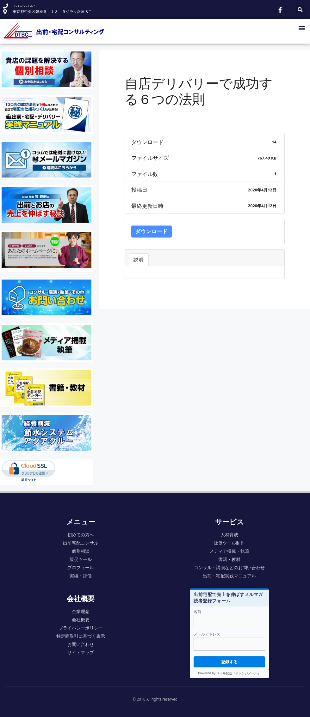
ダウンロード (151, 231)
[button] (301, 27)
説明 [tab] (138, 259)
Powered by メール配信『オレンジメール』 (229, 673)
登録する (229, 662)
